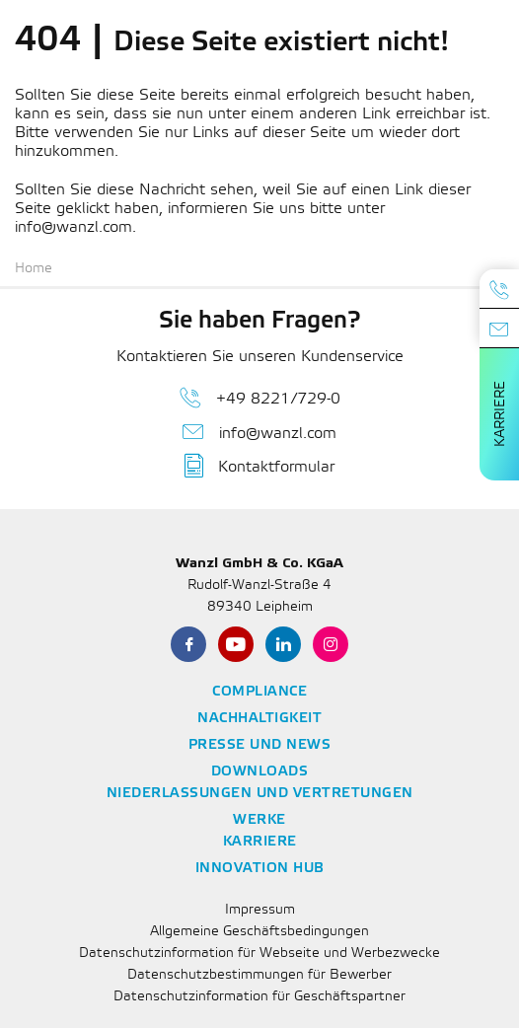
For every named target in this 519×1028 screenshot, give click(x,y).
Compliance (259, 692)
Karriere (500, 414)
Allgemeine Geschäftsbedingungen (259, 931)
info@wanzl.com (259, 432)
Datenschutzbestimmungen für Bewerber (259, 975)
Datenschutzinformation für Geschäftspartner (259, 997)
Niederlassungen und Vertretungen (260, 793)
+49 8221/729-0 (260, 397)
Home (33, 268)
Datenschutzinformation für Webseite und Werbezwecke (259, 953)
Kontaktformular (259, 465)
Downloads (260, 772)
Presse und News (260, 745)
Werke (259, 820)
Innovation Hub (260, 868)
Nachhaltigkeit (259, 718)
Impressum (260, 910)
